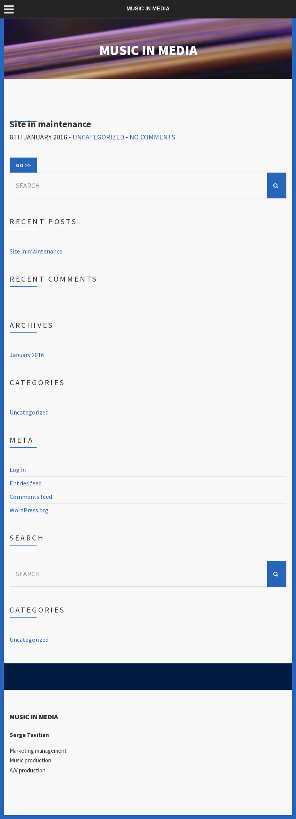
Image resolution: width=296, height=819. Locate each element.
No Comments (152, 137)
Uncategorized (98, 137)
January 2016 (27, 355)
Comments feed (31, 496)
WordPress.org (29, 510)
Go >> (23, 165)
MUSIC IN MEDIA (148, 50)
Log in (18, 469)
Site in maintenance (50, 124)
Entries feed (26, 483)
